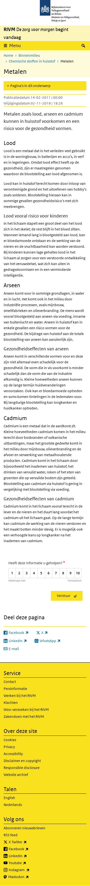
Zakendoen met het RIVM (24, 716)
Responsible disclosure (22, 767)
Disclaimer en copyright (22, 760)
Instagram (30, 870)
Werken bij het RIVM (20, 695)
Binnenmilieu (29, 55)
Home (8, 55)
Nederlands (13, 804)
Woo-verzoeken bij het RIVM (26, 709)
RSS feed (11, 835)
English (9, 797)
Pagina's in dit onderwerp (30, 85)
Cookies (10, 739)
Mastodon (29, 877)
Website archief (16, 774)
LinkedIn (28, 856)
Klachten (11, 702)
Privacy (9, 746)
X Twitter (28, 842)
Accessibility (13, 753)
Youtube (28, 863)
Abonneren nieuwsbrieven (24, 828)
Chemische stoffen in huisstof (32, 61)
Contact (10, 681)
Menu (15, 45)
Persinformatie (15, 688)
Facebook (29, 849)
